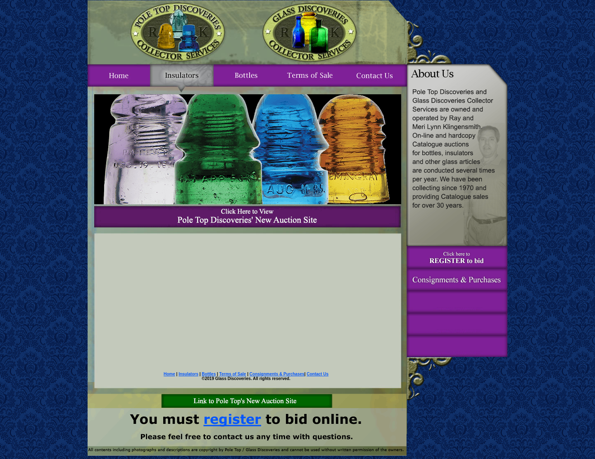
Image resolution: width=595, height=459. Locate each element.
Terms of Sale (232, 374)
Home (169, 374)
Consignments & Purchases (277, 374)
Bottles (209, 374)
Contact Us (317, 374)
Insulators (188, 374)
